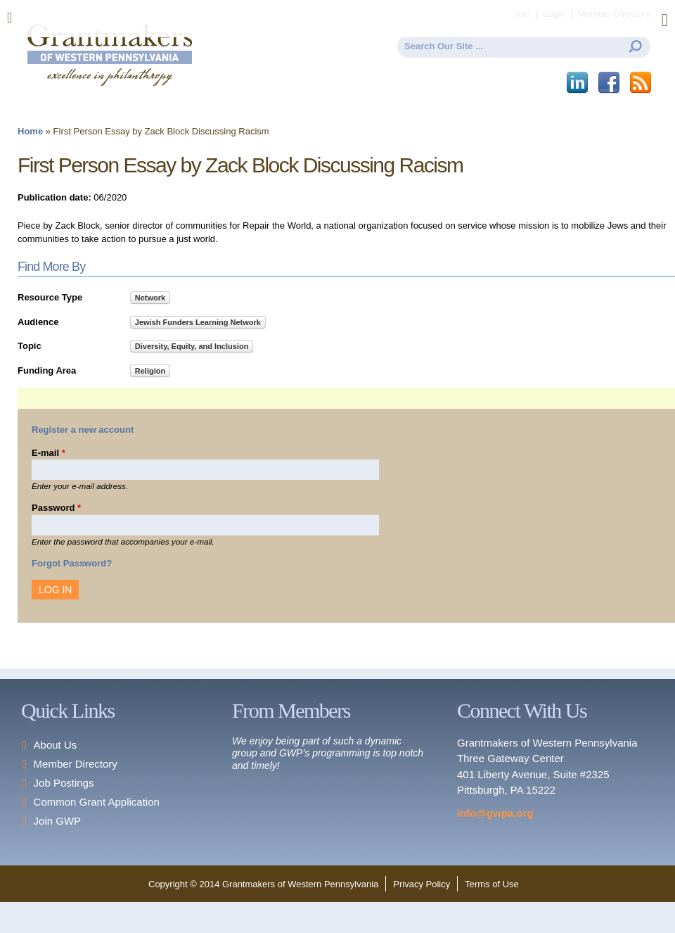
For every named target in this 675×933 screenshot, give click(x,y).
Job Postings (64, 783)
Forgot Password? (72, 563)
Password (56, 507)
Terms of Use (492, 884)
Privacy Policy (421, 884)
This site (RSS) (641, 83)
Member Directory (75, 764)
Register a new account (83, 429)
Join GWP (58, 821)
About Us (55, 745)
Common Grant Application (97, 802)
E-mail (48, 453)
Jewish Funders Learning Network (198, 322)
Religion (150, 371)
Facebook (610, 83)
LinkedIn (578, 83)
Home (30, 131)
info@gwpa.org (495, 813)
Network (150, 297)
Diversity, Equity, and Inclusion (192, 346)
